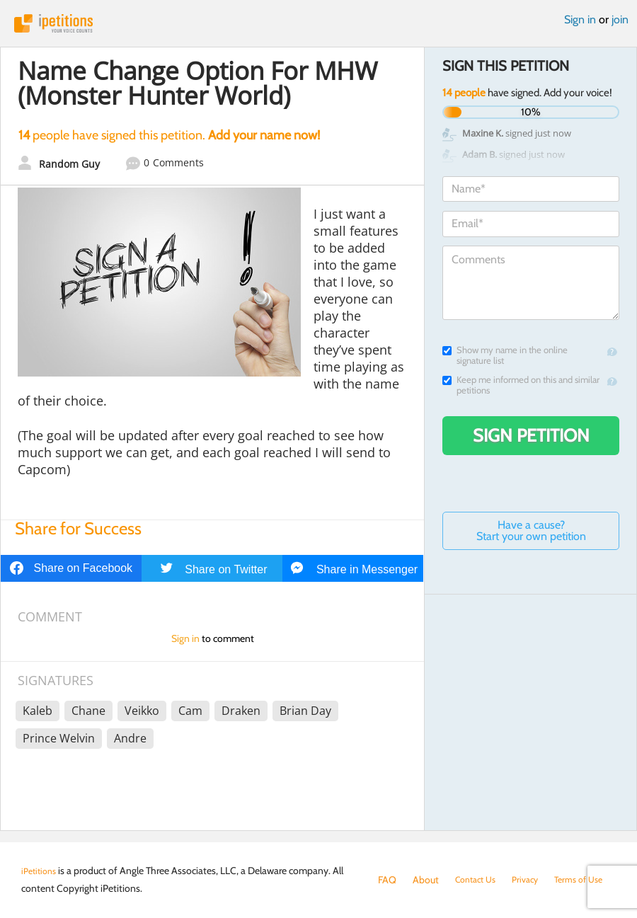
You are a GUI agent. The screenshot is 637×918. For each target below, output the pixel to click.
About (426, 879)
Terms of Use (405, 894)
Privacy (534, 879)
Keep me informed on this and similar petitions (520, 385)
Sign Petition (531, 435)
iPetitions (318, 23)
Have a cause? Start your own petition (531, 530)
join (620, 19)
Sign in (580, 19)
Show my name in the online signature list (505, 355)
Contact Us (479, 879)
